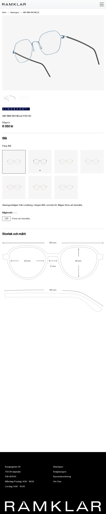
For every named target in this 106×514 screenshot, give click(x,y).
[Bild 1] (9, 98)
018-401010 (10, 476)
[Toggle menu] (102, 4)
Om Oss (57, 481)
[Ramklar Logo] (14, 4)
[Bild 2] (24, 98)
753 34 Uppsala (12, 471)
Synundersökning (62, 476)
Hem (4, 12)
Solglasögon (59, 471)
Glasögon (14, 12)
